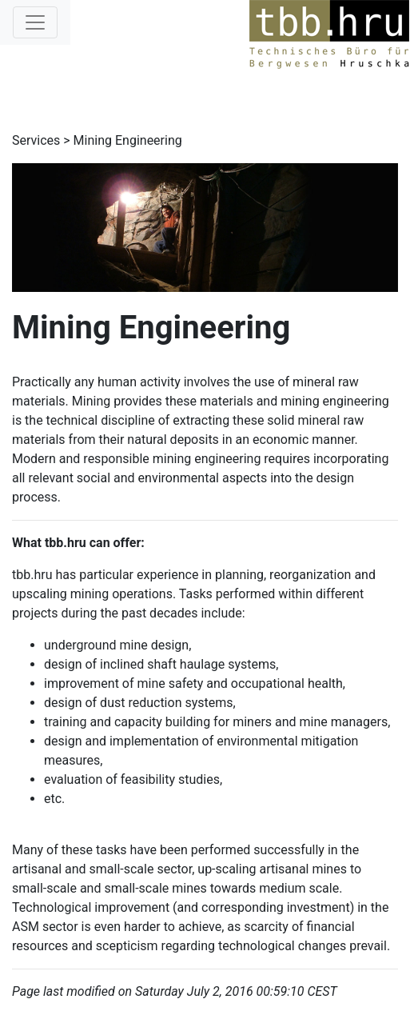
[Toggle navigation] (35, 22)
